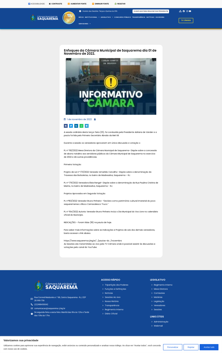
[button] (66, 126)
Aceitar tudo (209, 347)
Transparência (139, 17)
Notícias (152, 17)
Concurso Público (123, 17)
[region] (111, 344)
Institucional (92, 17)
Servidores (85, 24)
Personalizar (172, 347)
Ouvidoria (161, 17)
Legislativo (107, 17)
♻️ (120, 4)
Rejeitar (191, 347)
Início (81, 17)
